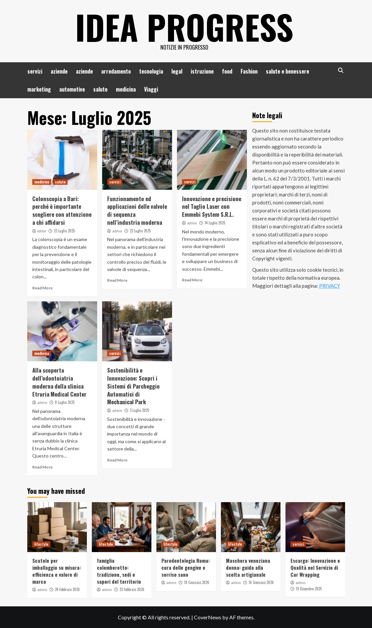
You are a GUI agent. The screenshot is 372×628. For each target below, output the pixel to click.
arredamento (116, 71)
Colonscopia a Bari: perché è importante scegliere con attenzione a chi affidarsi (62, 210)
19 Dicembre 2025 (309, 588)
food (227, 71)
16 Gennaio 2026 (261, 582)
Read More (42, 287)
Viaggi (151, 89)
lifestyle (41, 544)
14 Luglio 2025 (215, 222)
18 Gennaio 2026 (196, 582)
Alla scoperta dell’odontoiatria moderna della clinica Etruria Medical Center (59, 382)
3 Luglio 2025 (139, 410)
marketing (39, 89)
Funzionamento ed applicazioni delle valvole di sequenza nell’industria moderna (137, 210)
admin (117, 231)
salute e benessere (287, 71)
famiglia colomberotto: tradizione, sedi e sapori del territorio (119, 571)
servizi (34, 71)
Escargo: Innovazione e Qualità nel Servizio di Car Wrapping (315, 567)
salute (100, 89)
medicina (126, 89)
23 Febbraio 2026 (131, 589)
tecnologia (151, 71)
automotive (72, 89)
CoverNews (207, 617)
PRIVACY (329, 286)
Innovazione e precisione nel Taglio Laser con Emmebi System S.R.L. (211, 206)
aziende (59, 71)
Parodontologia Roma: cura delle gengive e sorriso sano (185, 567)
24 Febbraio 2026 (67, 589)
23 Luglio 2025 (64, 230)
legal (176, 71)
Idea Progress (184, 26)
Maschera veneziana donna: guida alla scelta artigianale (248, 567)
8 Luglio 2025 (65, 402)
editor (41, 231)
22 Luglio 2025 (140, 230)
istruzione (202, 71)
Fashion (249, 71)
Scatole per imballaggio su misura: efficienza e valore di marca (56, 571)
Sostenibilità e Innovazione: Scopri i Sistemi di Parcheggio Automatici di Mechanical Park (133, 386)
